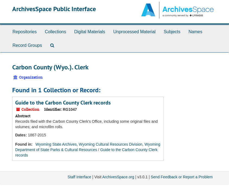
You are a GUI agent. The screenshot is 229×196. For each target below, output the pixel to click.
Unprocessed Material (134, 31)
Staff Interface (79, 177)
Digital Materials (89, 31)
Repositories (24, 31)
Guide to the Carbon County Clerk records (63, 102)
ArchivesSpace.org (118, 177)
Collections (55, 31)
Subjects (172, 31)
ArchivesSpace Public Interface (54, 9)
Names (195, 31)
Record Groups (27, 45)
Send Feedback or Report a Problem (182, 177)
